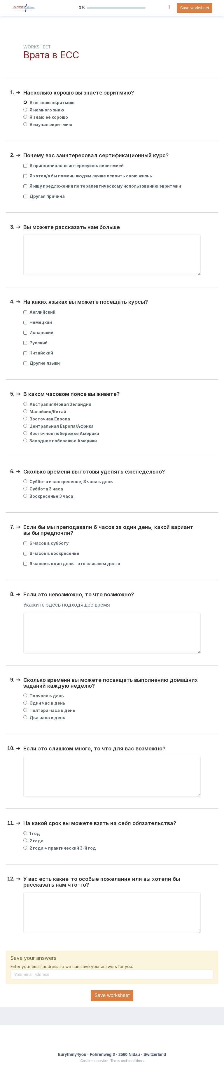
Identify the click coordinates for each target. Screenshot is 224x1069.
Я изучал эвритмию (47, 124)
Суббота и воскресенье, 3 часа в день (68, 481)
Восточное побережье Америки (61, 433)
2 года (33, 840)
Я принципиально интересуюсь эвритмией (73, 165)
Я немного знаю (43, 109)
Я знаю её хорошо (45, 117)
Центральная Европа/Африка (58, 426)
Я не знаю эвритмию (49, 102)
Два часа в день (44, 717)
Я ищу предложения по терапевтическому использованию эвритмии (102, 186)
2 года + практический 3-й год (59, 848)
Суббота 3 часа (43, 488)
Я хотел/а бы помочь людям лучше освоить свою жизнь (87, 175)
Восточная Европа (46, 418)
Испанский (38, 332)
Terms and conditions (127, 1061)
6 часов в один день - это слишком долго (71, 563)
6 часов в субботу (46, 543)
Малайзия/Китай (44, 411)
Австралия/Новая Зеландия (57, 404)
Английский (39, 312)
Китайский (38, 352)
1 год (31, 833)
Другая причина (44, 196)
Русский (35, 342)
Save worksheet (194, 8)
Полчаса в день (43, 695)
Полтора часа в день (49, 710)
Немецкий (37, 322)
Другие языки (41, 363)
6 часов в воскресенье (51, 553)
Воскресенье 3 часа (48, 496)
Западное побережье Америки (60, 440)
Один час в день (44, 703)
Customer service (94, 1061)
